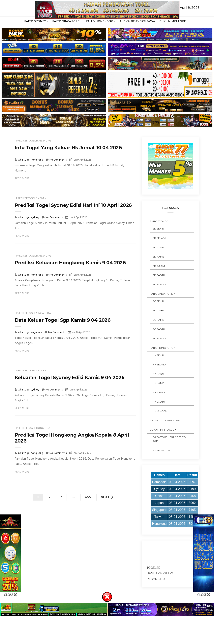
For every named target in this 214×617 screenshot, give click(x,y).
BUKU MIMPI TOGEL (173, 21)
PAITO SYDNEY (35, 21)
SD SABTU (159, 275)
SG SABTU (159, 329)
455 (88, 497)
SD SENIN (158, 228)
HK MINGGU (160, 411)
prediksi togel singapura (33, 313)
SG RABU (158, 310)
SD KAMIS (158, 256)
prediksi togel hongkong (33, 141)
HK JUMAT (159, 392)
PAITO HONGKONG (99, 21)
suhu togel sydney (29, 217)
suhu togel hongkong (31, 160)
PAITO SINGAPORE (65, 21)
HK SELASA (159, 364)
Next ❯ (107, 497)
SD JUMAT (159, 265)
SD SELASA (159, 237)
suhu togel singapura (30, 332)
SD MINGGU (160, 284)
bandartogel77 (160, 573)
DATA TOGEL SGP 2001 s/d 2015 (169, 439)
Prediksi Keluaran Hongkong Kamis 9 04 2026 (70, 262)
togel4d (154, 568)
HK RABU (158, 373)
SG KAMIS (158, 319)
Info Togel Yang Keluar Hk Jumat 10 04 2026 (68, 147)
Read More (22, 178)
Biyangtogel (161, 450)
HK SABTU (159, 401)
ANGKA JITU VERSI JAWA (137, 21)
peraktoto (156, 579)
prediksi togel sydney (31, 198)
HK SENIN (158, 355)
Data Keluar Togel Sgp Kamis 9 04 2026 (62, 320)
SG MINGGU (160, 338)
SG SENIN (158, 301)
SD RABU (158, 247)
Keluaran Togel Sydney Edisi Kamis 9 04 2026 (69, 377)
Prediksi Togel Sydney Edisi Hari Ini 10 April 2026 (73, 205)
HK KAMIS (158, 383)
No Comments (58, 160)
